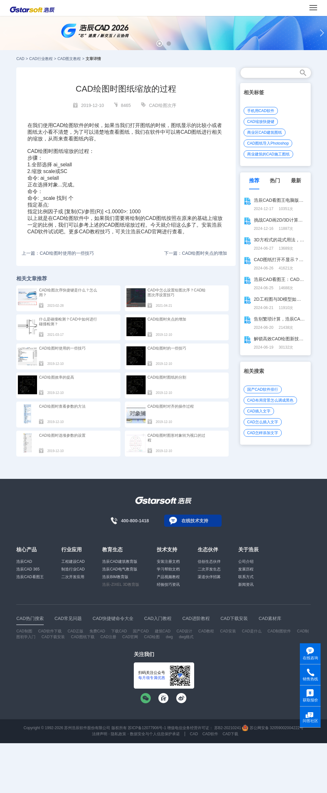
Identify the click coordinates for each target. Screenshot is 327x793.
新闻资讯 (246, 584)
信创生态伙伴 (209, 561)
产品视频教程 (168, 577)
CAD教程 (89, 231)
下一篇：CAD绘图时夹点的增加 (195, 253)
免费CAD (97, 631)
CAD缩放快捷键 (260, 121)
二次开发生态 (209, 569)
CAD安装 (228, 631)
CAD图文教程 (69, 59)
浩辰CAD (24, 561)
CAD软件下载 (49, 631)
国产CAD (140, 631)
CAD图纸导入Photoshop (268, 143)
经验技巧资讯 (168, 584)
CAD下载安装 (53, 637)
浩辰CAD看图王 (29, 577)
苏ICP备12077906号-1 (147, 728)
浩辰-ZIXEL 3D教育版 (120, 584)
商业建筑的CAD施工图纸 (268, 154)
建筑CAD (163, 631)
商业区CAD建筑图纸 (264, 132)
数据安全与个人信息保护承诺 (155, 734)
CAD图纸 (191, 132)
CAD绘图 (38, 151)
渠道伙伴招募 (209, 577)
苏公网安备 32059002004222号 (272, 728)
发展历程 (246, 569)
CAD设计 (184, 631)
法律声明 (99, 734)
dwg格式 (186, 637)
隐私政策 (118, 734)
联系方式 (246, 577)
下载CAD (119, 631)
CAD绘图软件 (68, 125)
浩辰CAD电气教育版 (119, 569)
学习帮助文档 (168, 569)
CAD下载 (230, 734)
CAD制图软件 (279, 631)
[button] (159, 43)
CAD (20, 59)
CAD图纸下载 (82, 637)
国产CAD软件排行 (262, 389)
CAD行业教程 (41, 59)
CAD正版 (75, 631)
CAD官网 (130, 637)
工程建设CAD (73, 561)
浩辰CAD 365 (28, 569)
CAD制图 (24, 631)
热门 (275, 180)
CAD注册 (108, 637)
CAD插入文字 (258, 411)
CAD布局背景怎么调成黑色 (270, 400)
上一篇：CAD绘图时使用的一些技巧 (58, 253)
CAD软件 (38, 231)
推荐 (254, 180)
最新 (296, 180)
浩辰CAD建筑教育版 (119, 561)
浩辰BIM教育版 (115, 577)
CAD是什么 (252, 631)
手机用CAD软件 (260, 111)
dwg (169, 637)
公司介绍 (246, 561)
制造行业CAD (73, 569)
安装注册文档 (168, 561)
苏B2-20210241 (227, 728)
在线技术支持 (194, 520)
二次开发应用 (72, 577)
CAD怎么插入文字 (262, 422)
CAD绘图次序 (162, 105)
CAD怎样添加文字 (262, 433)
